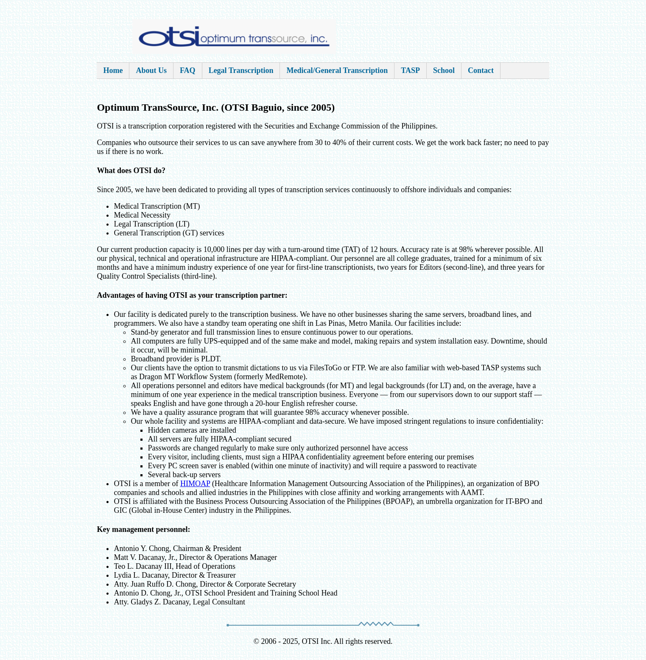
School (444, 70)
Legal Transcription (241, 70)
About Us (151, 70)
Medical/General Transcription (337, 70)
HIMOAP (195, 483)
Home (113, 70)
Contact (481, 70)
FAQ (188, 70)
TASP (410, 70)
